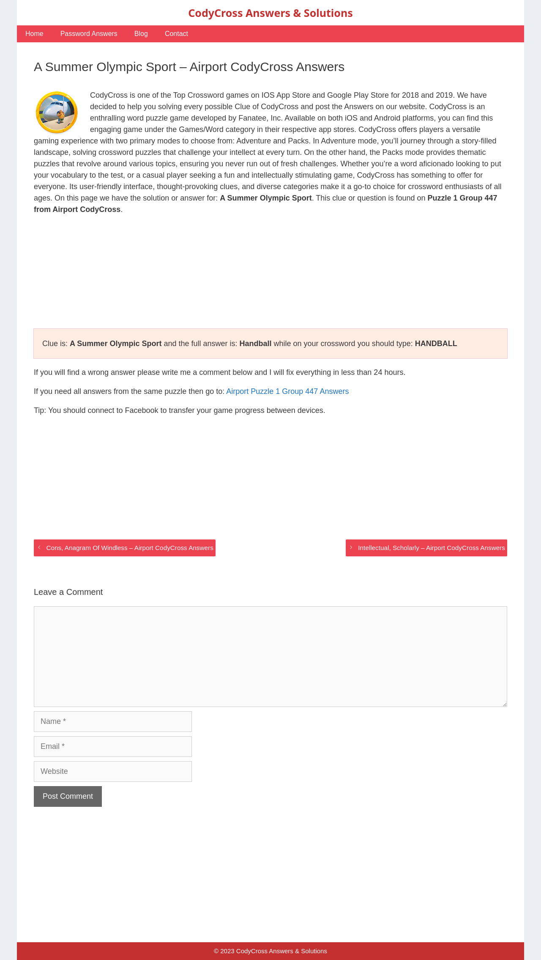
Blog (141, 33)
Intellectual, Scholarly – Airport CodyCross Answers (431, 547)
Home (34, 33)
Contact (176, 33)
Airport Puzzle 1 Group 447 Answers (287, 391)
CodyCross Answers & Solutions (270, 13)
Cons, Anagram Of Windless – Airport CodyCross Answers (129, 547)
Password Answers (88, 33)
